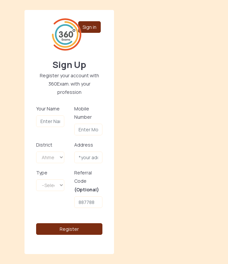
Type (41, 172)
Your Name (48, 108)
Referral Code (86, 180)
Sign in (89, 27)
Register (69, 229)
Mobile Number (83, 112)
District (44, 145)
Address (83, 145)
